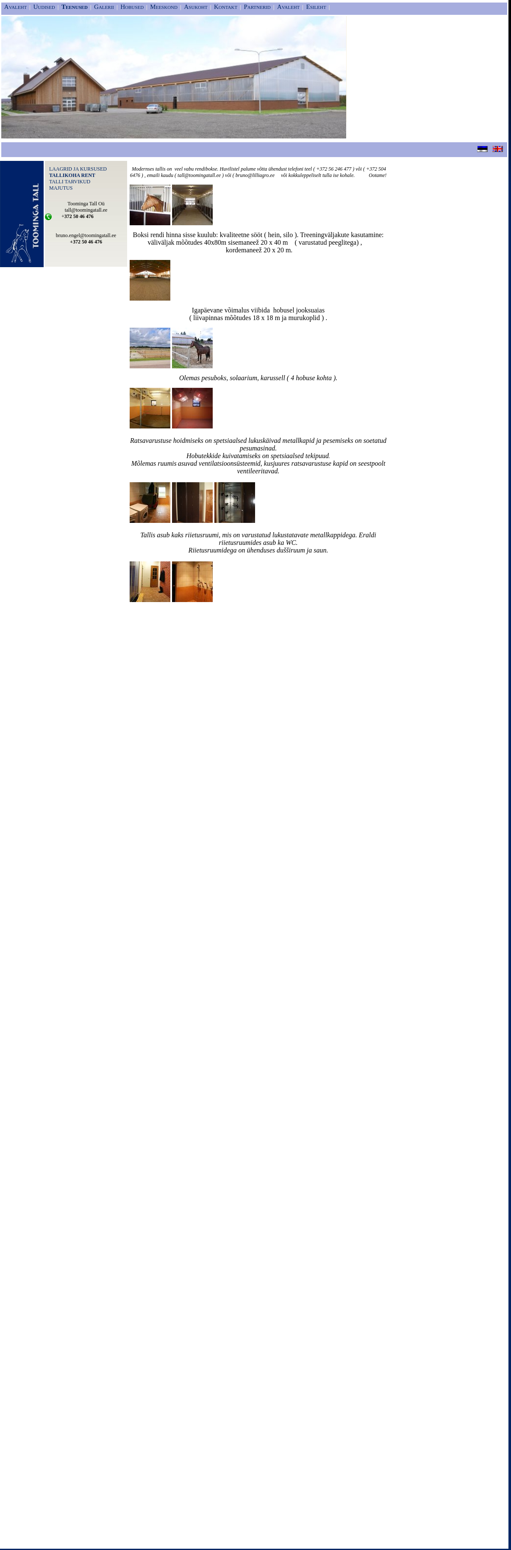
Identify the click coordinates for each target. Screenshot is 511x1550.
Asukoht (195, 6)
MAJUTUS (60, 188)
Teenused (74, 6)
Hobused (132, 6)
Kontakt (225, 6)
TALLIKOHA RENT (72, 175)
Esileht (316, 6)
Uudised (44, 6)
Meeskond (164, 6)
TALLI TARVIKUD (69, 182)
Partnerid (257, 6)
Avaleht (15, 6)
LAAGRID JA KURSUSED (78, 169)
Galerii (104, 6)
